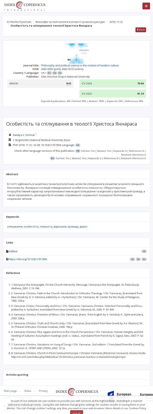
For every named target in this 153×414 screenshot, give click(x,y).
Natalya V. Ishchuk (24, 135)
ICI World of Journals (19, 22)
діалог (83, 226)
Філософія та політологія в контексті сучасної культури (70, 22)
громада (73, 226)
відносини (60, 226)
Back (141, 29)
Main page (10, 391)
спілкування (15, 226)
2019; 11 (116, 22)
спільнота (46, 226)
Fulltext (13, 251)
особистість (31, 226)
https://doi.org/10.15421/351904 (28, 259)
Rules (28, 391)
